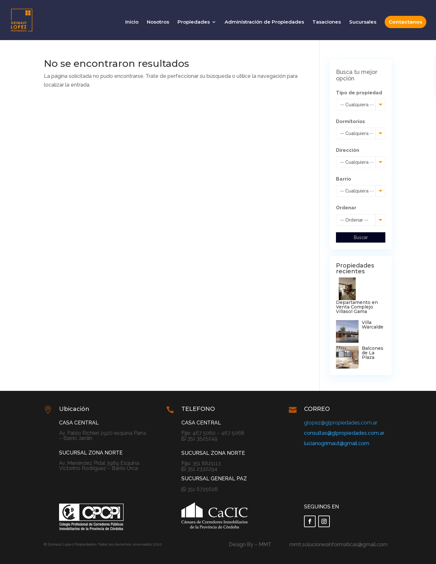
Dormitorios (350, 121)
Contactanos (405, 22)
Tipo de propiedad (359, 93)
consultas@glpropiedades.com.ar (344, 433)
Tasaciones (326, 22)
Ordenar (346, 208)
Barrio (343, 179)
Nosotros (158, 22)
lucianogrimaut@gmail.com (336, 443)
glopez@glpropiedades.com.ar (340, 423)
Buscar (361, 237)
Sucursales (362, 22)
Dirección (347, 150)
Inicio (131, 22)
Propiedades (193, 22)
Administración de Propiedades (264, 22)
